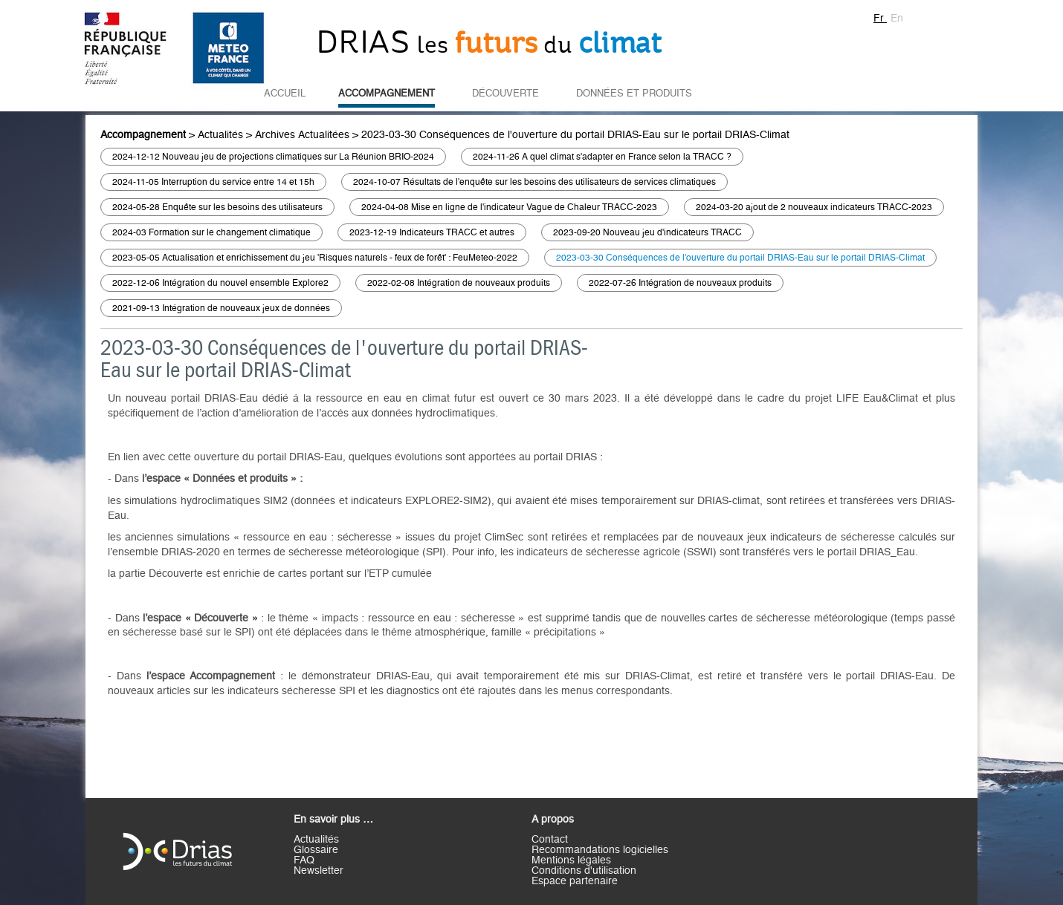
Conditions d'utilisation (584, 871)
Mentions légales (571, 860)
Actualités (220, 135)
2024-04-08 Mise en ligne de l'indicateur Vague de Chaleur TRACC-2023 (509, 207)
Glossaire (316, 850)
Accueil (285, 93)
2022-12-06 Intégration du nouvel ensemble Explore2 (220, 282)
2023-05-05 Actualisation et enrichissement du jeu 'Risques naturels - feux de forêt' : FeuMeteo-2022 (314, 257)
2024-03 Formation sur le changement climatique (211, 232)
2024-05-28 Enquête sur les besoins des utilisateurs (217, 207)
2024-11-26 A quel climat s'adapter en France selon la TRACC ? (602, 156)
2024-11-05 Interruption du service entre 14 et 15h (213, 181)
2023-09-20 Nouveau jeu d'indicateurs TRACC (647, 232)
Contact (550, 839)
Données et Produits (634, 93)
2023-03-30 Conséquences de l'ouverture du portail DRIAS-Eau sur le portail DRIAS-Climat (575, 135)
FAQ (304, 860)
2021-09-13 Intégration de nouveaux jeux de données (221, 308)
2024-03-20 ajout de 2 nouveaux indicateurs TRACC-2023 (814, 207)
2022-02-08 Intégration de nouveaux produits (458, 282)
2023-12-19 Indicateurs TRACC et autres (431, 232)
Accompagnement (386, 93)
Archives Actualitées (302, 135)
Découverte (505, 93)
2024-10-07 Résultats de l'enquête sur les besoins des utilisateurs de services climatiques (534, 181)
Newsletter (318, 871)
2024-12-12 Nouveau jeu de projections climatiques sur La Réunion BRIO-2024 (273, 156)
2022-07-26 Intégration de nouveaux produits (680, 282)
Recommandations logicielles (600, 850)
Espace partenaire (575, 881)
